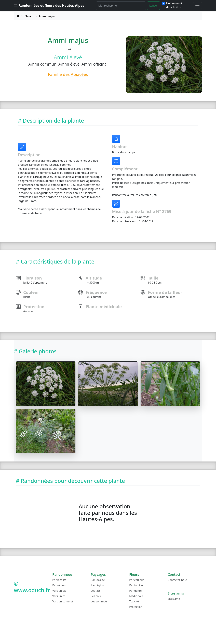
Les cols (96, 596)
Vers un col (59, 596)
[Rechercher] (121, 5)
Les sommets (99, 601)
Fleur (28, 16)
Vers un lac (59, 591)
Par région (58, 585)
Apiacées (79, 74)
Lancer (153, 5)
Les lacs (96, 591)
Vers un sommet (62, 601)
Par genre (135, 591)
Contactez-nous (177, 580)
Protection (135, 607)
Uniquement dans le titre (174, 5)
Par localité (59, 580)
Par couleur (136, 580)
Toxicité (134, 601)
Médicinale (136, 596)
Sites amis (174, 599)
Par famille (136, 585)
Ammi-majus (47, 16)
